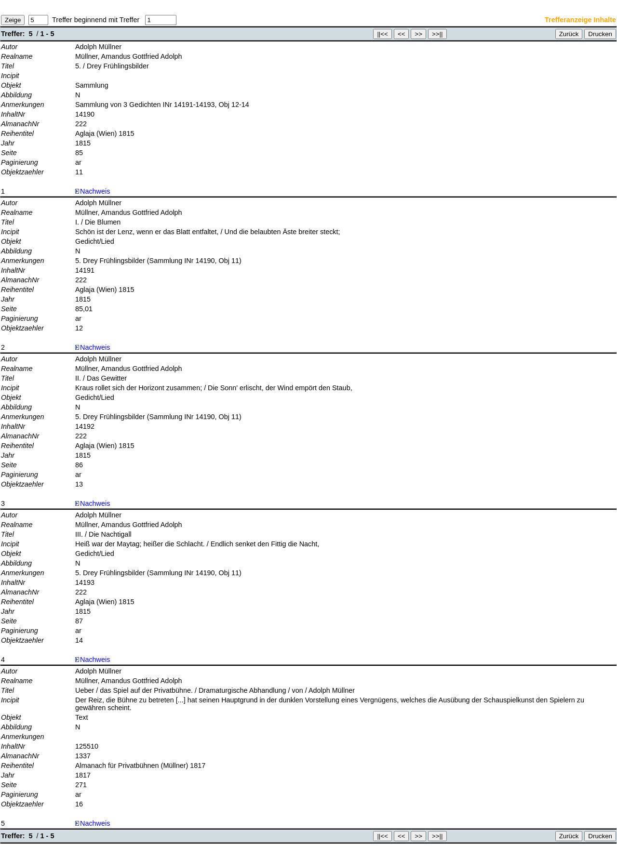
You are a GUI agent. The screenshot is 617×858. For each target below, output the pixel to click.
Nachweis (92, 191)
